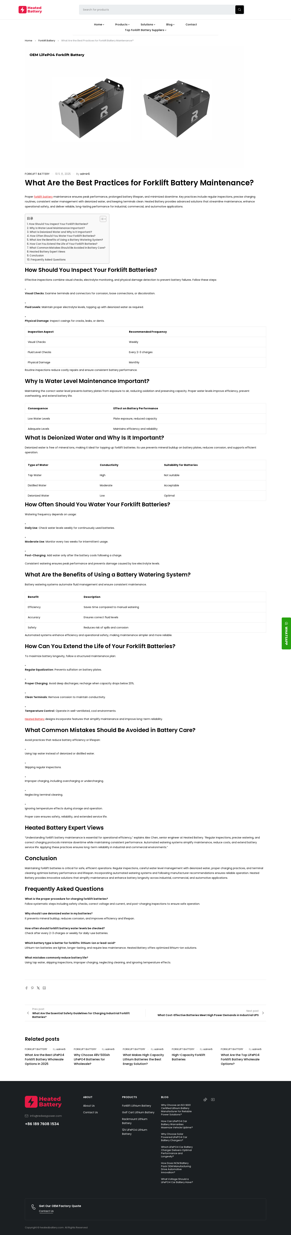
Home (28, 40)
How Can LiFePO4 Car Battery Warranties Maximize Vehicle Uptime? (177, 1124)
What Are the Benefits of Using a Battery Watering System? (66, 240)
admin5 (85, 174)
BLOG (165, 1097)
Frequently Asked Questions (48, 259)
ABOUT (87, 1097)
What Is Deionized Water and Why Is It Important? (61, 232)
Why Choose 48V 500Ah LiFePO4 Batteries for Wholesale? (92, 1059)
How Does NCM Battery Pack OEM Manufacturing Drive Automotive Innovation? (176, 1167)
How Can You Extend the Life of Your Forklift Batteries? (63, 244)
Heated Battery (35, 719)
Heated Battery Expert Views (47, 251)
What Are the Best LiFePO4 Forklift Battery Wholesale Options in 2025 (44, 1059)
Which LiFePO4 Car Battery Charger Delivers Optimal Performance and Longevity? (177, 1151)
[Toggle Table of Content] (101, 219)
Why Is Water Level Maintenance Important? (57, 228)
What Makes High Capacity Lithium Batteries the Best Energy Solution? (143, 1059)
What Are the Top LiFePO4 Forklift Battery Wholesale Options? (240, 1059)
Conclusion (37, 255)
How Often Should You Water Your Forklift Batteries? (62, 236)
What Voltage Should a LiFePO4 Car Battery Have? (177, 1180)
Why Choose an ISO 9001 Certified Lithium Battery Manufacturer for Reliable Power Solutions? (176, 1109)
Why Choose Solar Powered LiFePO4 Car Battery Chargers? (174, 1137)
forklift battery (43, 197)
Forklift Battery (46, 40)
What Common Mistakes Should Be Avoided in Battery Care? (67, 248)
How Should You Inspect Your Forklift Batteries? (58, 224)
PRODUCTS (129, 1097)
